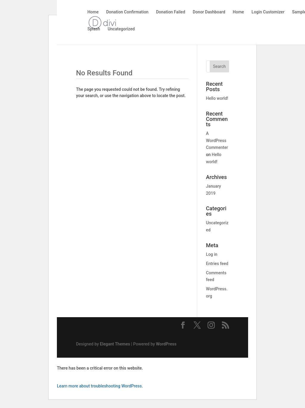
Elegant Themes (115, 344)
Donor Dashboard (209, 12)
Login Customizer (268, 12)
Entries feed (217, 263)
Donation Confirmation (127, 12)
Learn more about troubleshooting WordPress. (100, 386)
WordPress (166, 344)
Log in (211, 254)
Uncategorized (121, 29)
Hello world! (217, 98)
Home (93, 12)
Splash (93, 29)
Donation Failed (170, 12)
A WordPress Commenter (217, 140)
